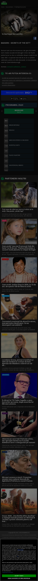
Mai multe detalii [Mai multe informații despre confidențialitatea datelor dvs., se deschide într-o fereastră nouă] (20, 549)
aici (17, 556)
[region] (19, 560)
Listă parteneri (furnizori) (7, 572)
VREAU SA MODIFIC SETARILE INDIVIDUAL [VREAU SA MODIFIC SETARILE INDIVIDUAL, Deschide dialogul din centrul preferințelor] (19, 578)
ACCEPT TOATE (19, 575)
